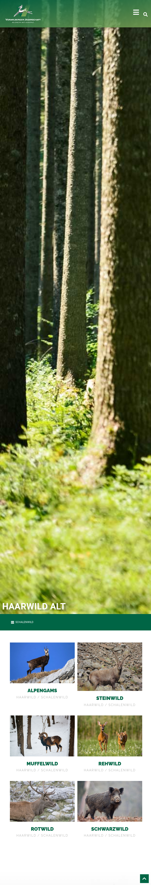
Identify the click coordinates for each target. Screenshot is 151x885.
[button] (136, 12)
